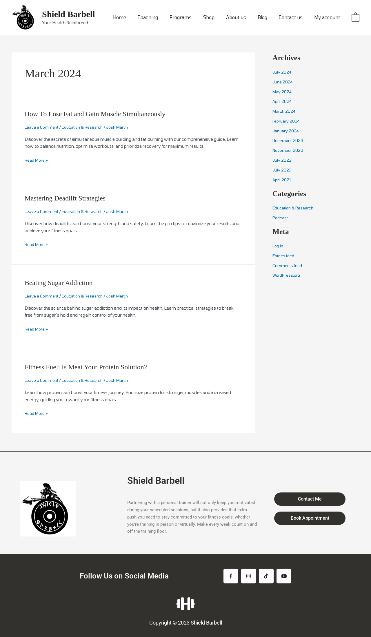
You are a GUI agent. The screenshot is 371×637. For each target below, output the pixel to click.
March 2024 (284, 111)
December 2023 (288, 140)
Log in (278, 245)
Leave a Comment (43, 126)
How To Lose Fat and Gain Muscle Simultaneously (102, 113)
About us (244, 17)
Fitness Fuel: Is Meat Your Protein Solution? (92, 367)
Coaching (163, 17)
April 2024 (282, 101)
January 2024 (286, 130)
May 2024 (282, 91)
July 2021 (282, 169)
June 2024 (283, 81)
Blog (268, 17)
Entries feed (284, 255)
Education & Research (87, 126)
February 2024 (287, 120)
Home (136, 17)
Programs (193, 17)
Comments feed (288, 265)
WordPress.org (287, 275)
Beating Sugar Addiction (62, 282)
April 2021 (282, 179)
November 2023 (288, 150)
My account (328, 17)
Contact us (294, 17)
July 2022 (282, 160)
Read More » (37, 160)
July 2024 (282, 71)
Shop (219, 17)
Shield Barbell (68, 14)
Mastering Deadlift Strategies (69, 198)
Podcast (281, 217)
